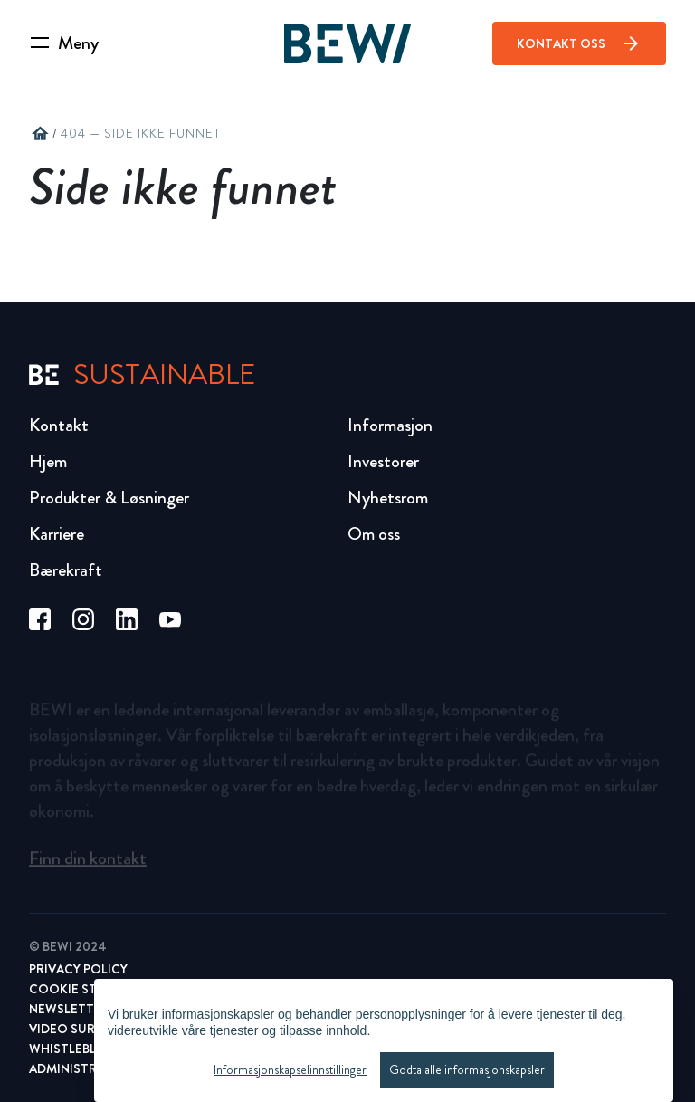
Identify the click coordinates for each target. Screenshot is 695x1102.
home (40, 134)
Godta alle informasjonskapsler (467, 1070)
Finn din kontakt (88, 862)
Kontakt (59, 425)
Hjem (48, 461)
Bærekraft (65, 570)
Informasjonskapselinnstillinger (290, 1070)
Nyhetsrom (388, 497)
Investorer (383, 461)
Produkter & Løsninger (109, 497)
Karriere (56, 534)
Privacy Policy (78, 969)
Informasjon (390, 425)
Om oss (374, 534)
